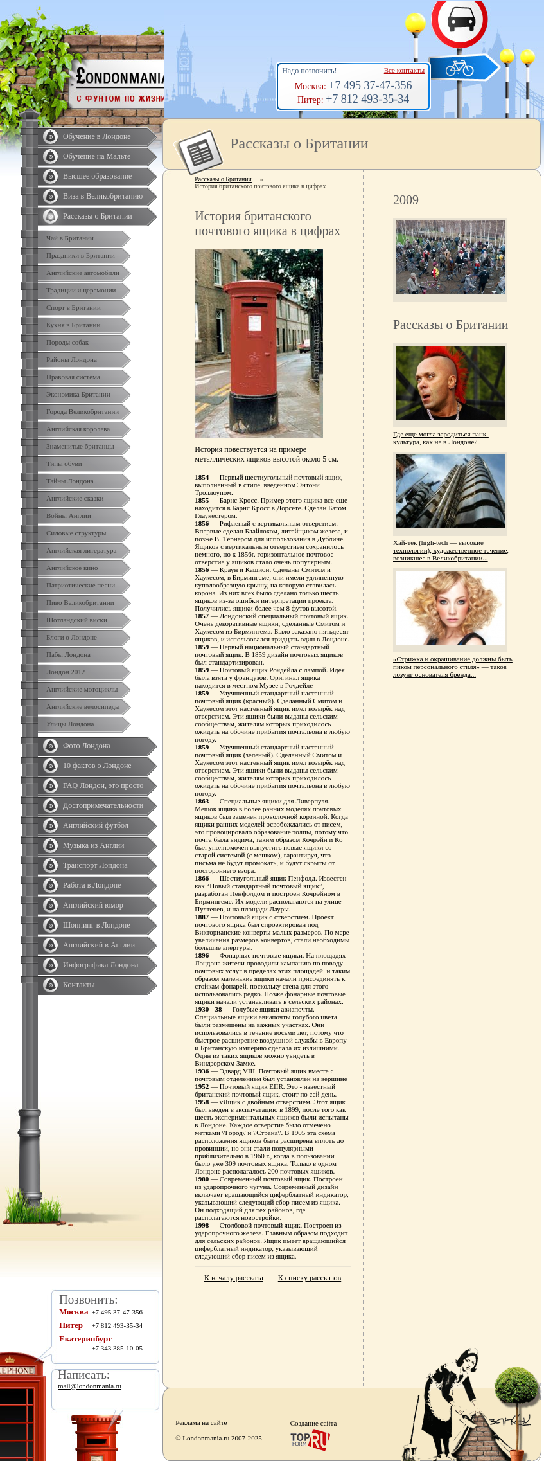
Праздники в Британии (80, 255)
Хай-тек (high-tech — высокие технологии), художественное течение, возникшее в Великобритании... (451, 550)
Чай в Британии (70, 238)
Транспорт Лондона (95, 865)
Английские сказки (74, 498)
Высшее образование (97, 176)
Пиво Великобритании (80, 602)
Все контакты (404, 70)
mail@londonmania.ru (89, 1386)
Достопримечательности (103, 805)
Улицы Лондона (70, 724)
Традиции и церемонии (81, 290)
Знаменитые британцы (80, 446)
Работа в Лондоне (92, 885)
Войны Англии (68, 515)
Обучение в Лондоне (97, 136)
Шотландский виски (76, 619)
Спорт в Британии (73, 307)
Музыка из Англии (94, 845)
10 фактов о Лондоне (97, 765)
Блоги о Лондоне (71, 637)
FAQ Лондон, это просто (103, 785)
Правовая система (73, 377)
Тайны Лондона (70, 481)
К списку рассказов (309, 1277)
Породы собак (67, 342)
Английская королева (78, 429)
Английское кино (72, 567)
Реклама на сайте (201, 1422)
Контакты (79, 984)
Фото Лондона (86, 745)
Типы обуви (64, 463)
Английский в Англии (99, 944)
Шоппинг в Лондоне (96, 924)
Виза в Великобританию (103, 196)
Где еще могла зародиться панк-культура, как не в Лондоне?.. (441, 437)
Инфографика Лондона (100, 964)
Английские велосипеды (82, 706)
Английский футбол (95, 825)
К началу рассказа (233, 1277)
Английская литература (81, 550)
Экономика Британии (78, 394)
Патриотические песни (80, 585)
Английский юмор (93, 905)
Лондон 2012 (65, 672)
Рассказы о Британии (97, 215)
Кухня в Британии (73, 324)
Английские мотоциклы (82, 689)
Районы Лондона (71, 359)
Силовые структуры (76, 533)
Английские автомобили (82, 272)
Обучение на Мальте (96, 156)
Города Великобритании (82, 411)
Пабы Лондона (68, 654)
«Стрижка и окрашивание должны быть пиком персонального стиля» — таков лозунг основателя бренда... (453, 666)
